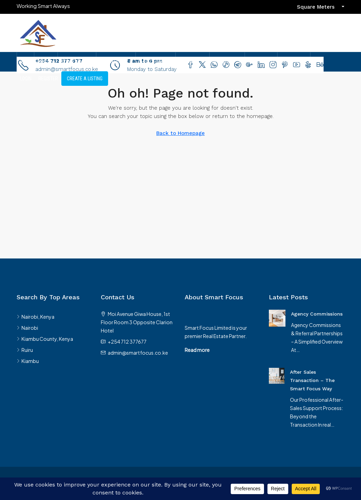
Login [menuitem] (26, 78)
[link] (277, 317)
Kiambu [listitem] (28, 361)
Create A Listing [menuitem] (85, 78)
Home (25, 61)
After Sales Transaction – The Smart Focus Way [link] (312, 380)
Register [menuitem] (48, 78)
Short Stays (152, 61)
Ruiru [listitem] (25, 350)
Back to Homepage (180, 133)
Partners (189, 61)
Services (257, 61)
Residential (73, 61)
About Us (290, 61)
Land (42, 61)
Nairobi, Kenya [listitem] (35, 316)
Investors (223, 61)
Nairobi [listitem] (27, 328)
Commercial (112, 61)
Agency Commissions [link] (317, 314)
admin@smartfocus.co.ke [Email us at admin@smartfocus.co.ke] (138, 352)
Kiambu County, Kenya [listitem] (45, 339)
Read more (197, 350)
